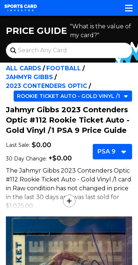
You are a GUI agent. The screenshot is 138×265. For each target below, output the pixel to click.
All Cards (23, 68)
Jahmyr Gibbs (29, 77)
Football (63, 68)
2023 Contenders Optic (46, 85)
